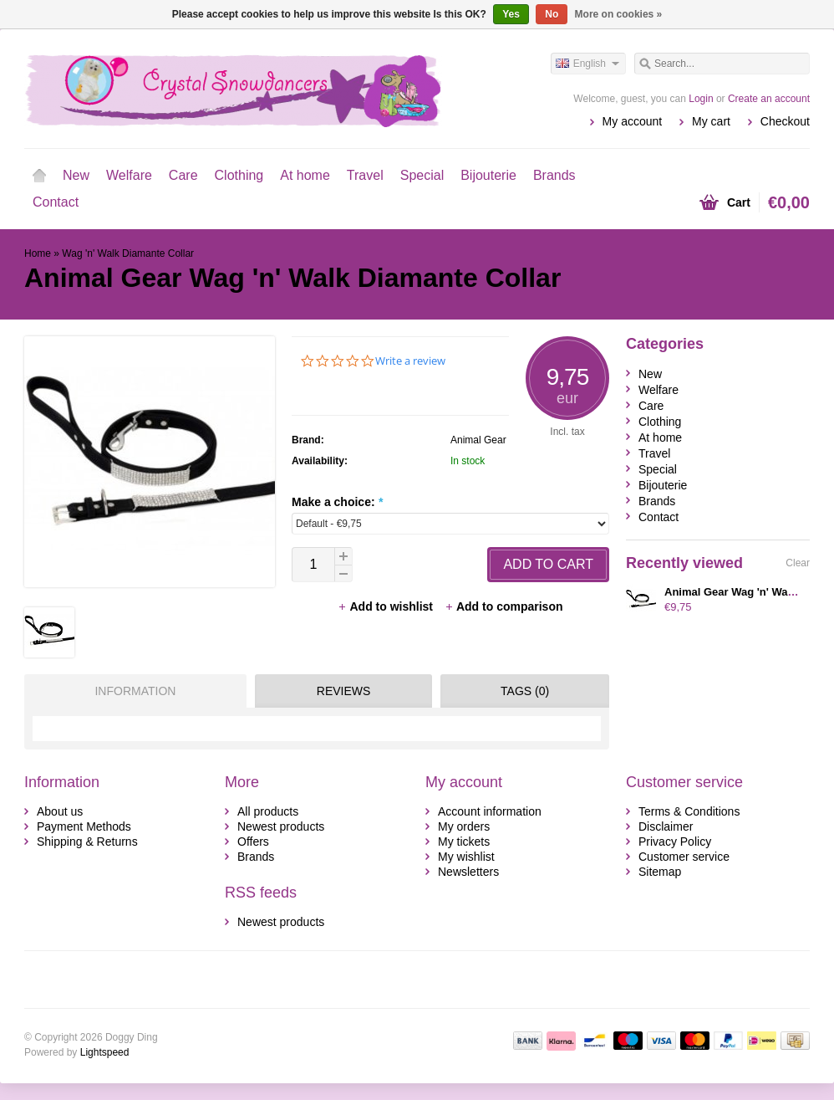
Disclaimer (665, 826)
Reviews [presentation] (344, 691)
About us (60, 811)
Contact (56, 202)
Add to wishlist (386, 606)
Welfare (129, 175)
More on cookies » (619, 14)
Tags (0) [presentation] (525, 691)
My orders (464, 826)
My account (633, 121)
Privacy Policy (674, 841)
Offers (253, 841)
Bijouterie (488, 175)
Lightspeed (105, 1052)
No (551, 14)
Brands (554, 175)
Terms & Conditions (689, 811)
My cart (711, 121)
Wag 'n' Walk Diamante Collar (128, 253)
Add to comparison (504, 606)
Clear (798, 563)
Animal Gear (478, 440)
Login (701, 99)
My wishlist (466, 856)
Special (422, 175)
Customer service (684, 856)
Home (39, 175)
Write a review (410, 361)
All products (267, 811)
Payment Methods (84, 826)
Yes (511, 14)
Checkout (785, 121)
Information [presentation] (134, 691)
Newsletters (468, 871)
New (76, 175)
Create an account (769, 99)
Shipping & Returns (87, 841)
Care (183, 175)
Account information (490, 811)
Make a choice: (337, 502)
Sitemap (659, 871)
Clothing (239, 175)
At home (305, 175)
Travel (365, 175)
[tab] (131, 691)
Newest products (280, 826)
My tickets (464, 841)
